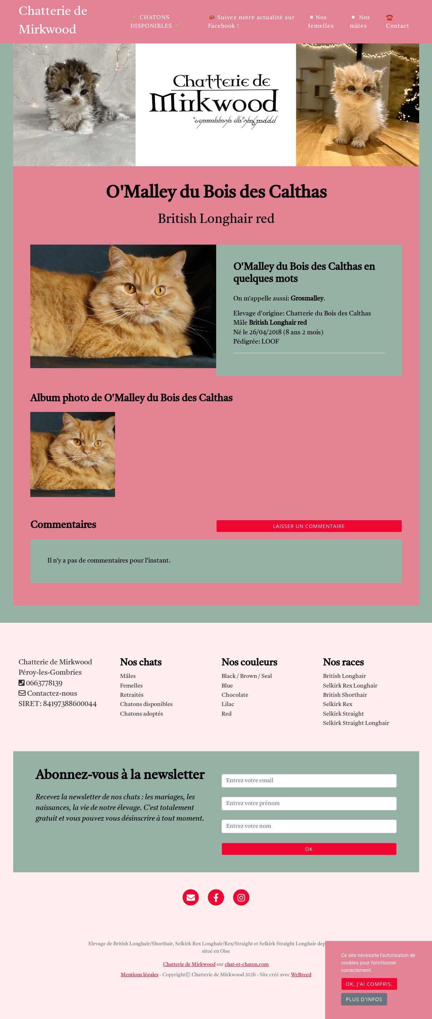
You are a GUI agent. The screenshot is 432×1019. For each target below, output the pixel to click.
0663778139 (44, 683)
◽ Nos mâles (360, 21)
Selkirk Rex (337, 704)
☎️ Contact (397, 21)
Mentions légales (139, 974)
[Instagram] (241, 897)
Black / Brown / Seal (247, 676)
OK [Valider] (309, 849)
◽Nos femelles (321, 21)
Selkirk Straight (343, 714)
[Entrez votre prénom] (309, 803)
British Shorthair (345, 695)
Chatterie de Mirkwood (53, 21)
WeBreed (301, 974)
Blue (227, 686)
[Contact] (191, 897)
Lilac (228, 704)
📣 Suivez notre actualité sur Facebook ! (251, 21)
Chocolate (235, 695)
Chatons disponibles (146, 704)
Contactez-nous (48, 693)
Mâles (128, 676)
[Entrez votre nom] (309, 826)
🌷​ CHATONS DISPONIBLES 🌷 (155, 21)
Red (226, 714)
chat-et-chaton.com (247, 964)
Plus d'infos (364, 999)
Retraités (132, 695)
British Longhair (344, 676)
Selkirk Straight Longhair (356, 723)
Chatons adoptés (141, 714)
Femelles (131, 686)
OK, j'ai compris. (369, 984)
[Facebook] (216, 897)
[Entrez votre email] (309, 781)
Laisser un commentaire (309, 526)
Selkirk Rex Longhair (350, 686)
